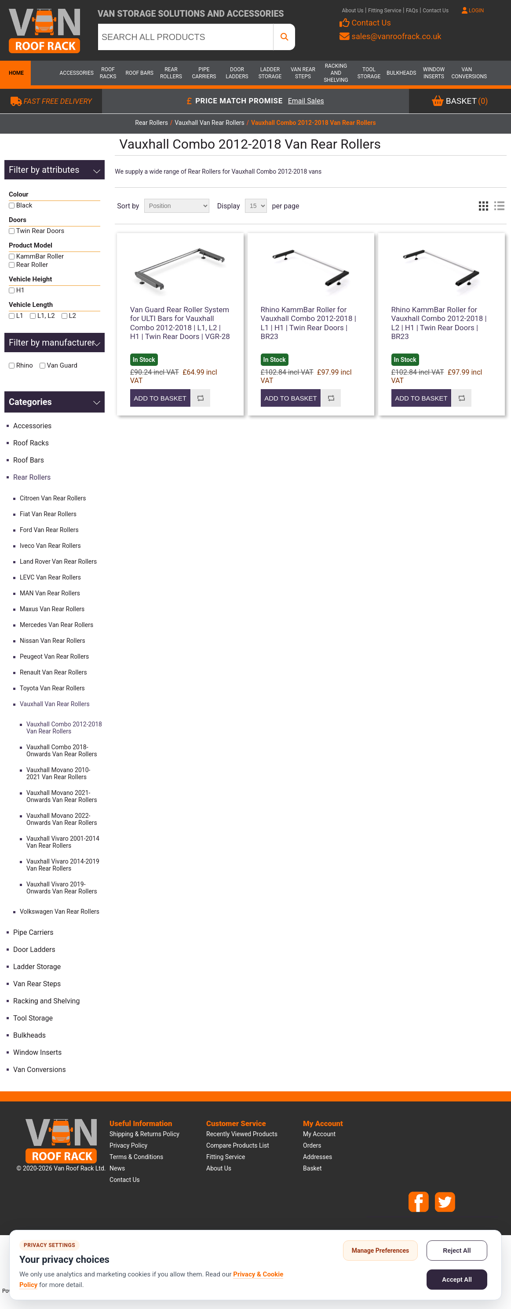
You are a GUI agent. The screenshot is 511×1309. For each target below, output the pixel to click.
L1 (20, 316)
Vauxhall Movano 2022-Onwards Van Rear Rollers (61, 819)
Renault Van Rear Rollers (53, 672)
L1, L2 (46, 316)
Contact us (125, 1179)
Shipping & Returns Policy (144, 1134)
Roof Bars (139, 73)
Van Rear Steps (303, 73)
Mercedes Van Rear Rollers (56, 624)
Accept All (457, 1279)
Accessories (75, 73)
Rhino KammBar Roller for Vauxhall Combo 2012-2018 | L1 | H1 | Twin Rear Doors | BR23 (308, 323)
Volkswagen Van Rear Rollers (59, 911)
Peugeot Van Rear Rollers (54, 656)
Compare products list (237, 1145)
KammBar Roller (40, 256)
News (117, 1168)
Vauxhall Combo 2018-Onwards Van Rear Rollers (61, 751)
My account (319, 1134)
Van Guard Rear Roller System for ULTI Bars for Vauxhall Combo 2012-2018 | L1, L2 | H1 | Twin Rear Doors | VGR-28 (180, 323)
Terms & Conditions (136, 1156)
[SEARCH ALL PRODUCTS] (186, 37)
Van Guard (62, 365)
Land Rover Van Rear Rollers (58, 561)
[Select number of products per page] (256, 206)
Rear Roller (32, 265)
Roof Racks (108, 73)
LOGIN (473, 10)
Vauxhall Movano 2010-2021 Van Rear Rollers (58, 773)
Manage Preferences (380, 1250)
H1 (20, 290)
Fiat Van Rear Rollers (48, 514)
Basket (312, 1168)
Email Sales (306, 101)
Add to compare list (200, 398)
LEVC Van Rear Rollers (50, 577)
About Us (353, 10)
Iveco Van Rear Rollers (50, 545)
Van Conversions (466, 73)
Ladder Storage (270, 73)
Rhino (24, 365)
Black (24, 205)
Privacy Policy (128, 1145)
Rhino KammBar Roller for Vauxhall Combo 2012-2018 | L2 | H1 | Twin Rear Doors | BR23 (439, 323)
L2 (72, 316)
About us (218, 1168)
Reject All (457, 1250)
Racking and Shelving (336, 73)
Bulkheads (401, 73)
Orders (312, 1145)
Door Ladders (237, 73)
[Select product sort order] (176, 206)
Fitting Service (385, 10)
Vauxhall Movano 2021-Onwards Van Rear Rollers (61, 796)
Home (15, 73)
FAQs (412, 10)
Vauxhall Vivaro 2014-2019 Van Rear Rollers (62, 865)
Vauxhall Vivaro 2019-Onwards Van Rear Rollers (61, 888)
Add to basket (160, 398)
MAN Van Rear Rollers (50, 593)
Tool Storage (369, 73)
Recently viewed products (241, 1134)
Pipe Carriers (204, 73)
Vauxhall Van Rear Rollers (55, 703)
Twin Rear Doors (40, 231)
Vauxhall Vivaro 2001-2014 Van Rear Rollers (62, 842)
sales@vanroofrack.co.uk (390, 36)
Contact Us (436, 10)
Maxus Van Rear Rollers (52, 609)
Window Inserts (434, 73)
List (499, 206)
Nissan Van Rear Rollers (52, 640)
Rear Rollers (171, 73)
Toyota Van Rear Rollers (52, 688)
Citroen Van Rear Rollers (53, 498)
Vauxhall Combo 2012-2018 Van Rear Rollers (64, 728)
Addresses (317, 1156)
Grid (483, 206)
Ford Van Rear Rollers (49, 529)
